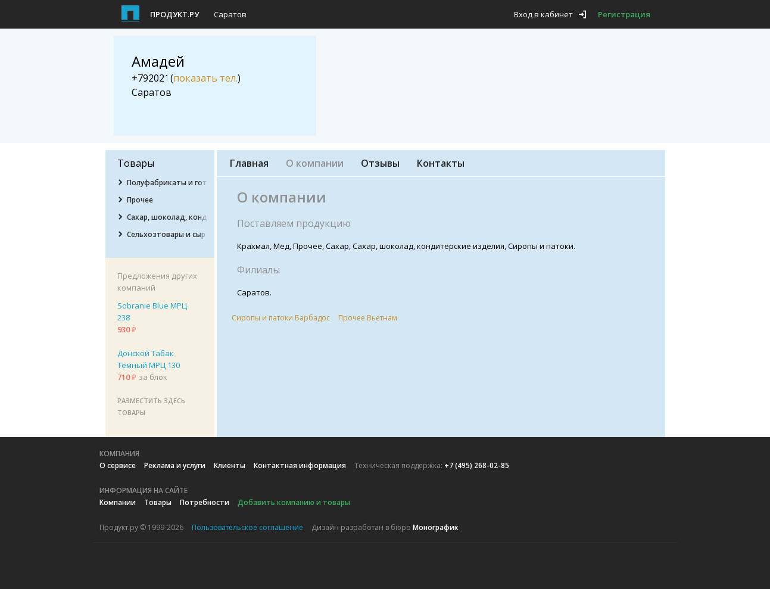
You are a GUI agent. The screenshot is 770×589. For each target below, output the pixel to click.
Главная (249, 163)
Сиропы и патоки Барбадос (281, 318)
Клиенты (229, 465)
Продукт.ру (174, 14)
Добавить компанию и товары (294, 502)
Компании (117, 502)
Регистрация (624, 14)
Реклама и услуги (174, 465)
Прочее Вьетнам (367, 318)
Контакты (441, 163)
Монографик (436, 527)
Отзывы (380, 163)
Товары (158, 502)
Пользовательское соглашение (247, 527)
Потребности (204, 502)
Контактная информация (300, 465)
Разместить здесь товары (151, 406)
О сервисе (117, 465)
